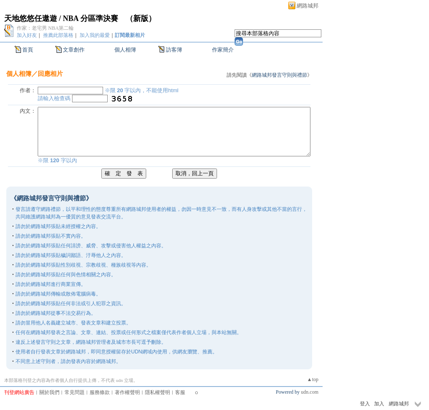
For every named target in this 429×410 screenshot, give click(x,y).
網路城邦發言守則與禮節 (279, 75)
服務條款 (100, 392)
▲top (312, 379)
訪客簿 (174, 50)
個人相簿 (125, 50)
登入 (365, 404)
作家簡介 (223, 50)
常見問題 (75, 392)
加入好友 (27, 35)
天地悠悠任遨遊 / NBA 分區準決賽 (61, 18)
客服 (180, 392)
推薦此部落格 (58, 35)
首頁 (27, 50)
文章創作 (74, 50)
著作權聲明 (127, 392)
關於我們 (49, 392)
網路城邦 (307, 6)
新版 (140, 18)
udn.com (309, 392)
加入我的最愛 (95, 35)
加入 (379, 404)
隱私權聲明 (157, 392)
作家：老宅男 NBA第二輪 (45, 28)
